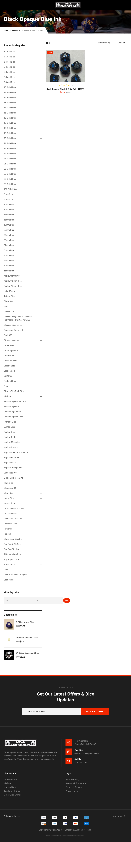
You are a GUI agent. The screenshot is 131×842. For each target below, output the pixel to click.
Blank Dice (8, 301)
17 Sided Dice (10, 123)
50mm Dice (9, 265)
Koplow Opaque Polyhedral (16, 452)
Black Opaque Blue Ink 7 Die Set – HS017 (65, 89)
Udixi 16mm (9, 291)
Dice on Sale (9, 371)
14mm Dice (9, 214)
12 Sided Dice (10, 97)
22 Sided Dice (10, 148)
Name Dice (9, 498)
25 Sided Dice (10, 158)
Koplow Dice (9, 432)
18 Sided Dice (10, 128)
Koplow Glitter (10, 437)
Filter (66, 600)
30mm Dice (9, 240)
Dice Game (9, 355)
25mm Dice (9, 235)
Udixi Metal (9, 580)
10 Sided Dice (10, 87)
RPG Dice (8, 529)
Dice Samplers (10, 360)
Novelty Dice (9, 503)
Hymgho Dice (10, 422)
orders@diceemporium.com (86, 753)
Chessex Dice (10, 311)
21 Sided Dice (10, 143)
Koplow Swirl (10, 462)
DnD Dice (8, 376)
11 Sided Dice (10, 92)
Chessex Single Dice (13, 325)
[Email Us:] (69, 752)
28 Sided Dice (10, 169)
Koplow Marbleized (12, 442)
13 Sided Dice (10, 102)
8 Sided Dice (9, 77)
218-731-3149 (80, 762)
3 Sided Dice (9, 51)
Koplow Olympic (11, 447)
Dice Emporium (11, 350)
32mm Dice (9, 245)
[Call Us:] (69, 761)
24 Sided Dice (10, 153)
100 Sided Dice (10, 189)
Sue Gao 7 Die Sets (12, 544)
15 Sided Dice (10, 113)
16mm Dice (9, 220)
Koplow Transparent (13, 467)
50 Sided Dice (10, 179)
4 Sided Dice (9, 57)
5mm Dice (8, 194)
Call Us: (77, 759)
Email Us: (78, 750)
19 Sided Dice (10, 133)
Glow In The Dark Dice (14, 391)
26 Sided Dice (10, 164)
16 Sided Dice (10, 118)
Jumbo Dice (9, 427)
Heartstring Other (11, 406)
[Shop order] (106, 42)
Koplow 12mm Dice (12, 281)
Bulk (6, 306)
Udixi (6, 569)
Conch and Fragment (13, 330)
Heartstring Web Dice (13, 417)
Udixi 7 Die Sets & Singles (15, 574)
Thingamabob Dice (12, 554)
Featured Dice (10, 381)
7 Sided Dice (9, 72)
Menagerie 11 (10, 488)
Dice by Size (9, 366)
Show (120, 43)
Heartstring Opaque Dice (15, 401)
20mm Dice (9, 230)
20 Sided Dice (10, 138)
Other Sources (10, 513)
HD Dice (7, 396)
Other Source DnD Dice (14, 508)
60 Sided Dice (10, 184)
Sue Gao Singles (11, 549)
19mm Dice (9, 225)
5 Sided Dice (9, 62)
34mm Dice (9, 250)
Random (8, 534)
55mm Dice (9, 271)
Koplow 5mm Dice (12, 276)
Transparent (9, 564)
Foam (6, 386)
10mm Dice (9, 204)
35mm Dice (9, 255)
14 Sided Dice (10, 107)
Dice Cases (9, 345)
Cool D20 (8, 335)
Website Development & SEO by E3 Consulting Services (65, 836)
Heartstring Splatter (12, 411)
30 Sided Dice (10, 174)
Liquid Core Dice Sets (13, 478)
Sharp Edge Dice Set (13, 539)
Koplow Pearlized (11, 457)
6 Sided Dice (9, 67)
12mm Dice (9, 209)
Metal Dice (8, 493)
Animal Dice (9, 296)
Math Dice (8, 483)
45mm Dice (9, 260)
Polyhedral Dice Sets (13, 518)
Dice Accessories (11, 340)
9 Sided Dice (9, 82)
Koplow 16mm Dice (12, 286)
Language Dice (10, 473)
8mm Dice (8, 199)
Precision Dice (10, 524)
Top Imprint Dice (11, 559)
